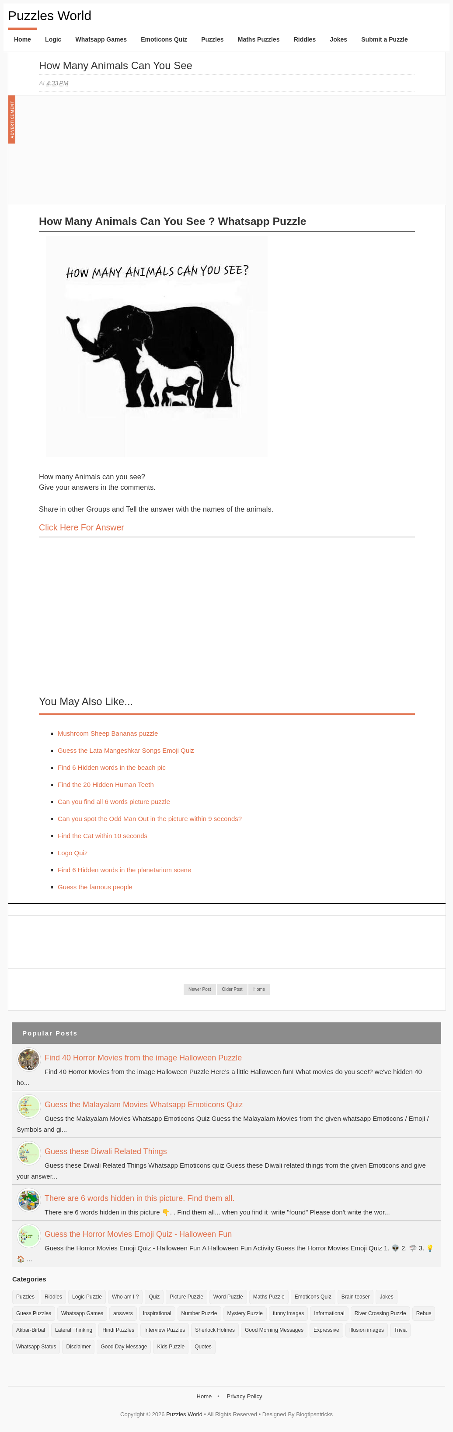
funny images (288, 1313)
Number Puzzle (199, 1313)
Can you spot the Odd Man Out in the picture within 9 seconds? (150, 818)
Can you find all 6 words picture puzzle (114, 801)
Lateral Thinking (73, 1330)
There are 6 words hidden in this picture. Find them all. (139, 1198)
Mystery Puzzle (245, 1313)
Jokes (338, 39)
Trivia (400, 1330)
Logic (53, 39)
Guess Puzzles (33, 1313)
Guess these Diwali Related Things (106, 1151)
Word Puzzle (228, 1297)
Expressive (326, 1330)
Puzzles (212, 39)
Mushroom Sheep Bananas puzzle (108, 733)
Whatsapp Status (36, 1347)
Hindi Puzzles (118, 1330)
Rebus (424, 1313)
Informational (329, 1313)
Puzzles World (49, 15)
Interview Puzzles (164, 1330)
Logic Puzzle (87, 1297)
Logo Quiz (72, 852)
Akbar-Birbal (30, 1330)
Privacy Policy (244, 1396)
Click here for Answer (81, 527)
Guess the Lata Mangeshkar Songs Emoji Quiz (126, 750)
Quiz (154, 1297)
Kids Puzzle (171, 1347)
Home (22, 39)
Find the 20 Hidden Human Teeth (106, 784)
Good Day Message (124, 1347)
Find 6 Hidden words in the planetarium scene (124, 870)
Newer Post (199, 989)
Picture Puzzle (186, 1297)
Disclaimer (78, 1347)
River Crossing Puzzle (380, 1313)
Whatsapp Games (101, 39)
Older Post (232, 989)
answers (123, 1313)
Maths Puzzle (269, 1297)
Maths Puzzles (259, 39)
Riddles (305, 39)
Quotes (203, 1347)
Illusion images (366, 1330)
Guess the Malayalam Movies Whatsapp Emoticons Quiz (144, 1104)
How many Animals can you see (115, 65)
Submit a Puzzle (384, 39)
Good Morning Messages (274, 1330)
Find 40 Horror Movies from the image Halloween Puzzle (143, 1057)
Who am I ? (125, 1297)
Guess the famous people (95, 887)
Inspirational (157, 1313)
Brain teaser (355, 1297)
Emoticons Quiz (164, 39)
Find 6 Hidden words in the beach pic (112, 767)
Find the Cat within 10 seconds (102, 835)
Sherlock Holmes (215, 1330)
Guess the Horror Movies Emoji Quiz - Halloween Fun (138, 1234)
